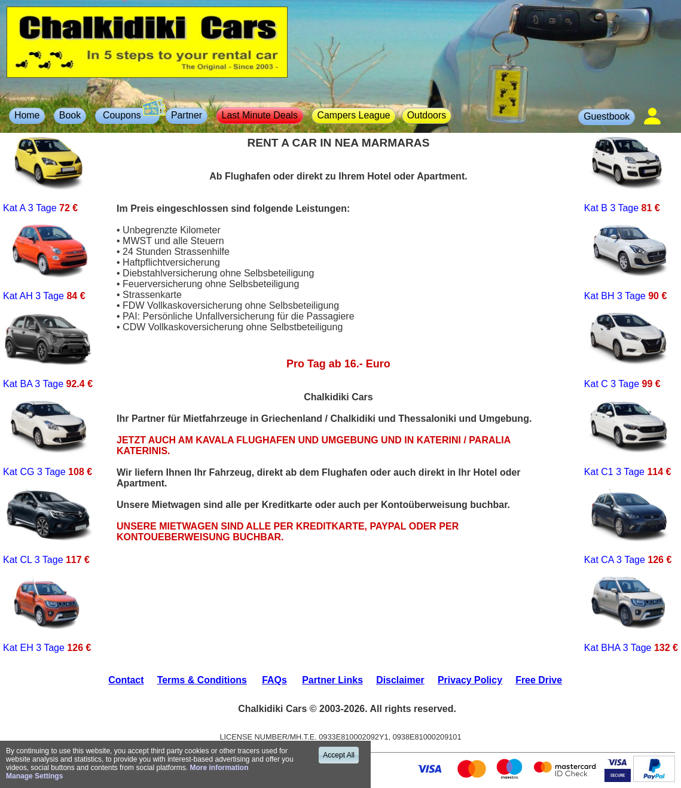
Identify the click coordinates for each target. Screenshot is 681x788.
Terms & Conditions (202, 680)
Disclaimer (400, 680)
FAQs (274, 680)
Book (70, 115)
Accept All (339, 755)
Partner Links (332, 680)
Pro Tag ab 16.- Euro (338, 364)
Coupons (130, 114)
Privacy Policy (470, 680)
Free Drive (538, 680)
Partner (186, 115)
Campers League (353, 115)
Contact (125, 680)
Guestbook (607, 116)
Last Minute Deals (260, 115)
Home (27, 115)
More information (219, 767)
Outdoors (427, 115)
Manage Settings (34, 776)
